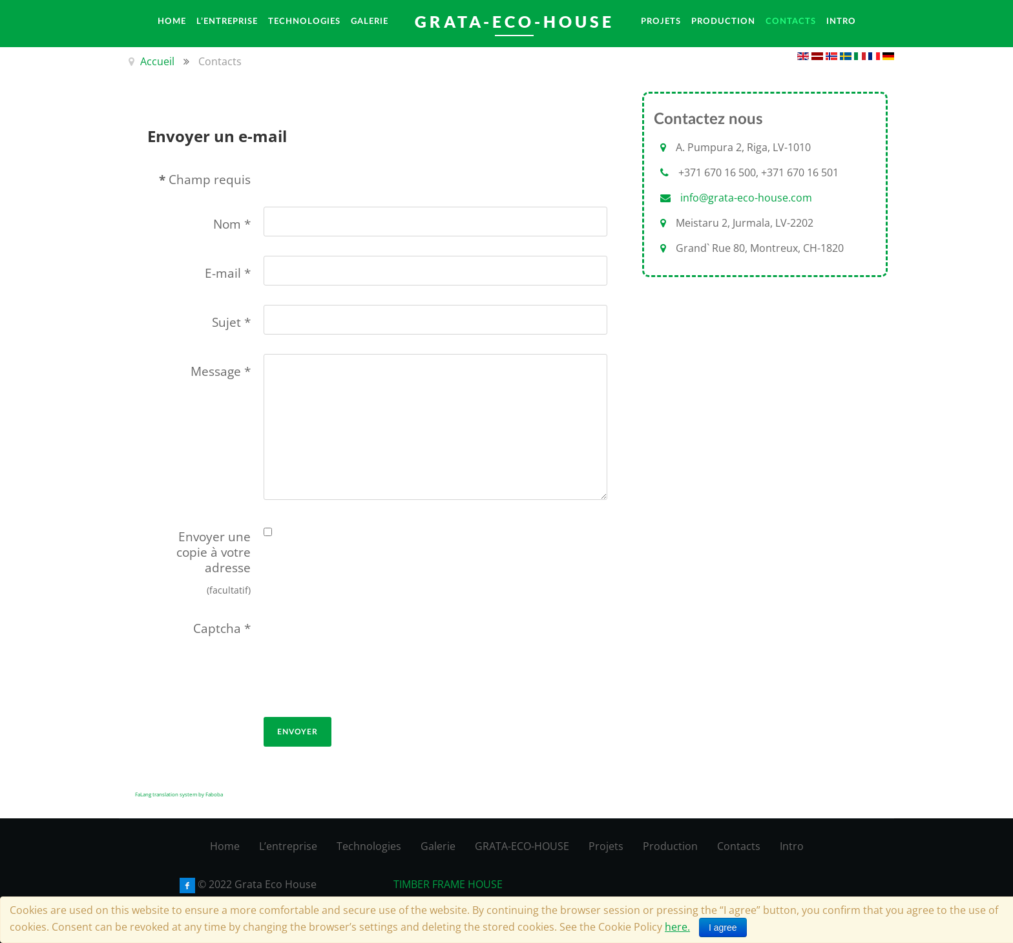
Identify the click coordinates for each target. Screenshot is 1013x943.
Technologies (369, 846)
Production (670, 846)
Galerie (438, 846)
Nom (232, 224)
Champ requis (205, 179)
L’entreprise (288, 846)
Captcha (222, 628)
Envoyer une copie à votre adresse (213, 552)
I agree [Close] (723, 927)
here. (677, 927)
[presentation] (317, 657)
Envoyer (297, 732)
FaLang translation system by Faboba (179, 794)
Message (221, 371)
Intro (792, 846)
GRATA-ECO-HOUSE (522, 846)
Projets (606, 846)
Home (225, 846)
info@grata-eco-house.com (746, 198)
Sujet (231, 322)
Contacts (738, 846)
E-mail (228, 273)
